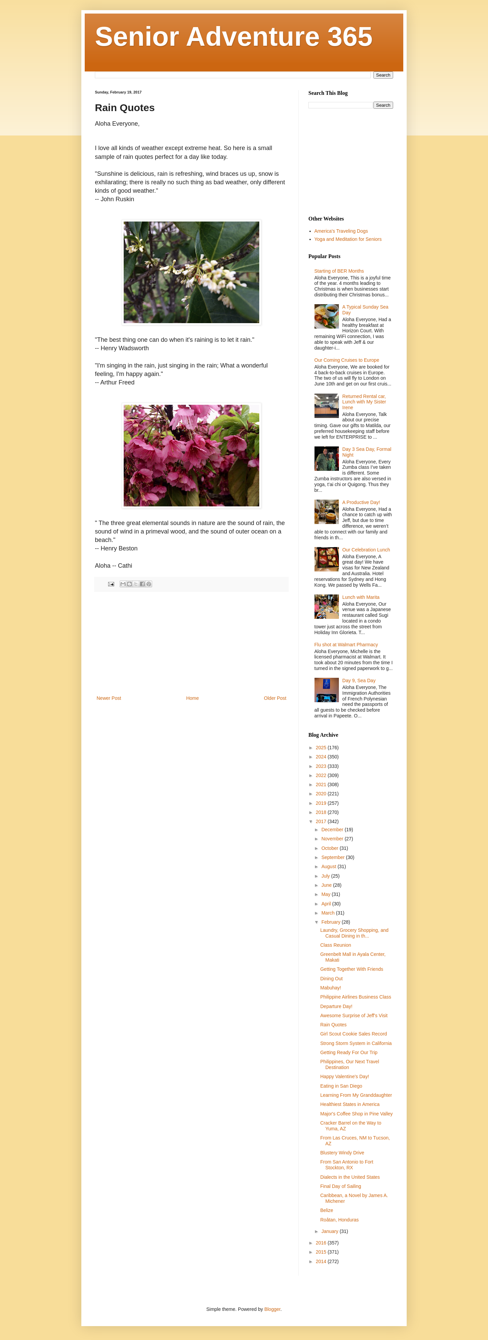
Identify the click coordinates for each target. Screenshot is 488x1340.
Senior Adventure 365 (234, 36)
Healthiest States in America (350, 1104)
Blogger (272, 1309)
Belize (326, 1210)
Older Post (275, 698)
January (330, 1231)
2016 (322, 1242)
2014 (322, 1261)
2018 (322, 812)
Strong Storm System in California (356, 1043)
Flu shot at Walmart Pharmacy (346, 644)
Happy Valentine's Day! (344, 1076)
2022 (322, 775)
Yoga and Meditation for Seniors (348, 239)
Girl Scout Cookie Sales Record (353, 1034)
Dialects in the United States (350, 1177)
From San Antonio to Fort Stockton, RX (346, 1164)
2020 (322, 793)
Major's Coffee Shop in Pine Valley (356, 1113)
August (329, 866)
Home (192, 698)
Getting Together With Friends (351, 969)
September (333, 857)
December (332, 829)
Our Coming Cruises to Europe (346, 360)
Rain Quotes (333, 1024)
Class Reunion (335, 945)
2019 (322, 803)
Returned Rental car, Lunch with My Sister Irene (364, 402)
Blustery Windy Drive (342, 1152)
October (330, 848)
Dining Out (331, 978)
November (332, 838)
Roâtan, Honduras (339, 1219)
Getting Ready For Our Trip (349, 1052)
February (331, 922)
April (326, 903)
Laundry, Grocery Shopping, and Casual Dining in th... (354, 933)
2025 (322, 747)
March (328, 913)
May (326, 894)
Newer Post (109, 698)
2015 (322, 1252)
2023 (322, 766)
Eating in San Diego (341, 1086)
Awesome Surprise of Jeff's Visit (354, 1015)
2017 (322, 821)
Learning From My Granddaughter (356, 1095)
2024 (322, 756)
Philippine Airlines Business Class (355, 997)
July (326, 876)
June (327, 885)
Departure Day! (336, 1006)
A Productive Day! (361, 502)
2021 (322, 784)
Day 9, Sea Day (358, 680)
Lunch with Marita (361, 597)
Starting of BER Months (339, 271)
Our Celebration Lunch (366, 549)
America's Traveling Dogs (341, 231)
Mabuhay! (330, 987)
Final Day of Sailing (340, 1186)
